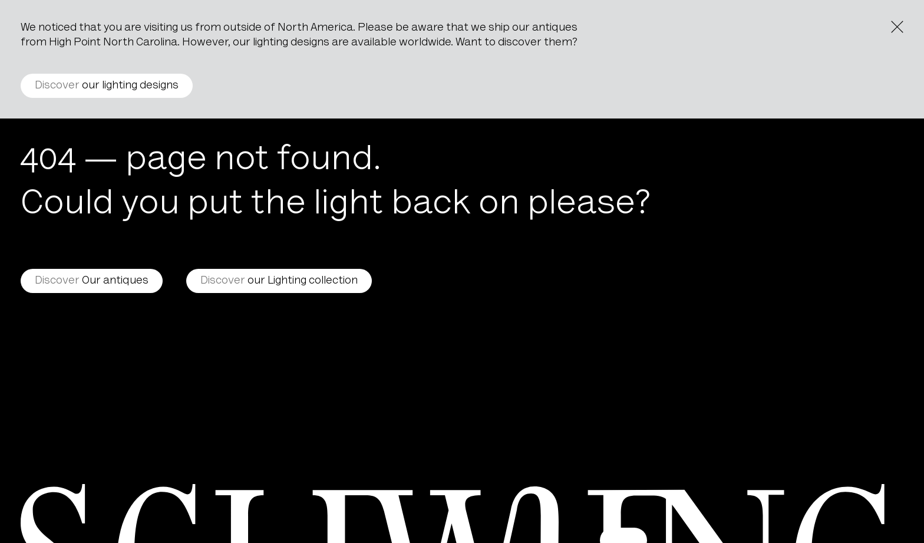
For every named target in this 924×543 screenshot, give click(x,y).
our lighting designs (107, 85)
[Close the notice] (897, 27)
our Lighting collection (279, 281)
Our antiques (91, 281)
